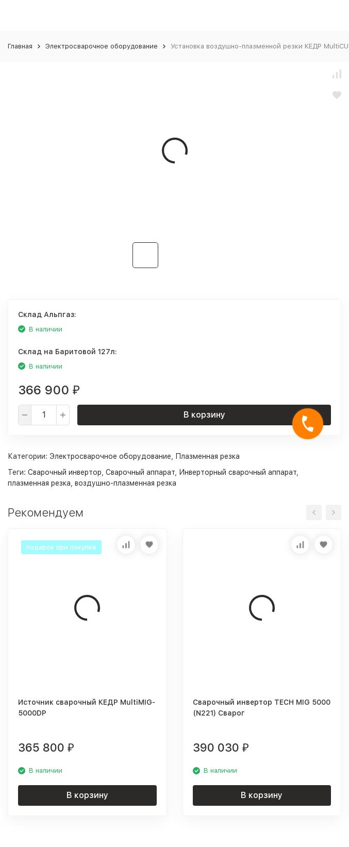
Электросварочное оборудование (101, 46)
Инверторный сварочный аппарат (237, 472)
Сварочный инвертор (65, 472)
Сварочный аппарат (140, 472)
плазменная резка (39, 483)
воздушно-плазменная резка (125, 483)
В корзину (204, 415)
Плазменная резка (207, 456)
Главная (20, 46)
